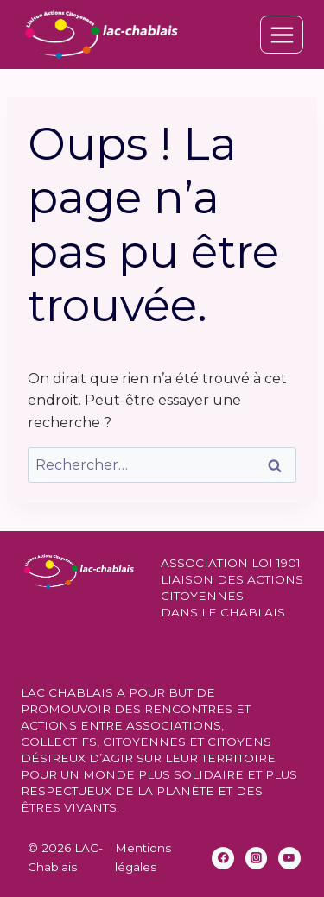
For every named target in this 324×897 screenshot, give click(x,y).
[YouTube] (289, 858)
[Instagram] (256, 858)
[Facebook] (223, 858)
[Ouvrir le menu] (281, 35)
